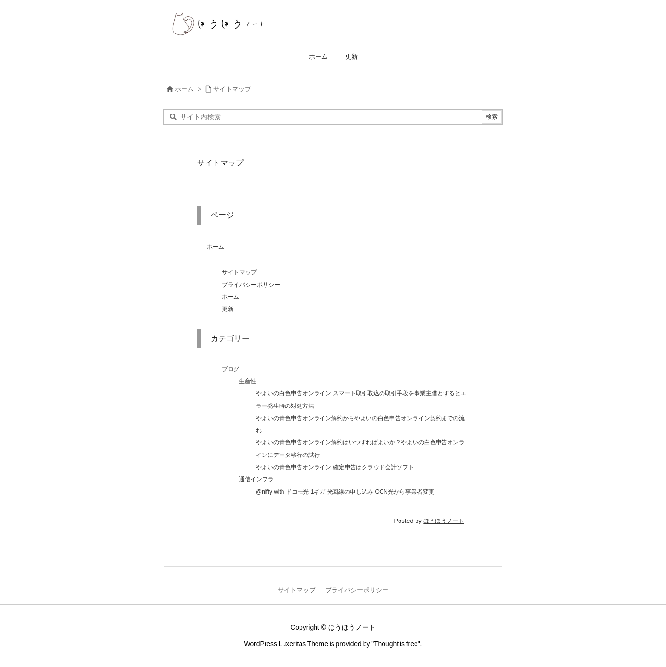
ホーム (184, 89)
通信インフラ (256, 479)
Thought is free (396, 644)
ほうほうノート (443, 521)
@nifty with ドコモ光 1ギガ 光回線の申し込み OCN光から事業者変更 (345, 491)
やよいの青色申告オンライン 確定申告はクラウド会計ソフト (335, 467)
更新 (227, 309)
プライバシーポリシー (251, 284)
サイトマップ (232, 89)
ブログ (230, 369)
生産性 (247, 381)
